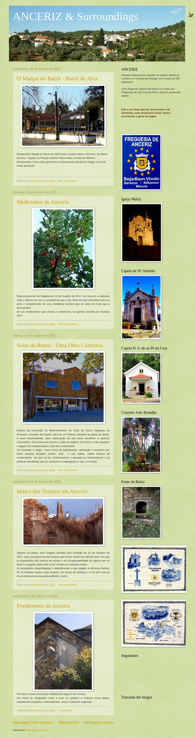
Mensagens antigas (99, 722)
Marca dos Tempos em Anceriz (52, 491)
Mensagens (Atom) (36, 730)
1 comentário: (66, 710)
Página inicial (68, 722)
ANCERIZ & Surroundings (75, 16)
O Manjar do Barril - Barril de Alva (57, 78)
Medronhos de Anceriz (43, 202)
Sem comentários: (68, 180)
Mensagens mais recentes (33, 722)
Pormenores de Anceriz (43, 605)
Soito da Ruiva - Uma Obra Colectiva (60, 345)
